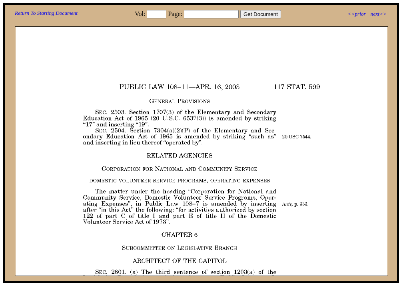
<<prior (356, 14)
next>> (379, 14)
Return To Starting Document (46, 13)
